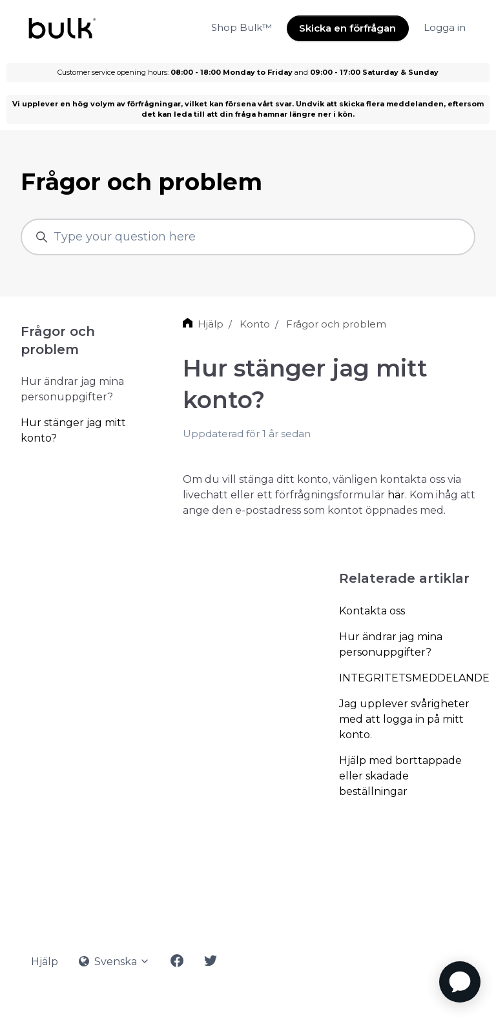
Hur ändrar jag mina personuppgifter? (390, 644)
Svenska (114, 961)
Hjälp (210, 324)
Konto (255, 324)
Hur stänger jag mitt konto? (73, 430)
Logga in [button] (445, 27)
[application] (460, 982)
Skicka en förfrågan (347, 28)
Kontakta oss (372, 611)
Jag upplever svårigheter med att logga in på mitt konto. (404, 719)
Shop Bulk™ (241, 27)
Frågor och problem (336, 324)
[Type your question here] (248, 236)
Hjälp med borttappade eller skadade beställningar (400, 776)
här (396, 495)
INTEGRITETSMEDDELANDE (407, 678)
